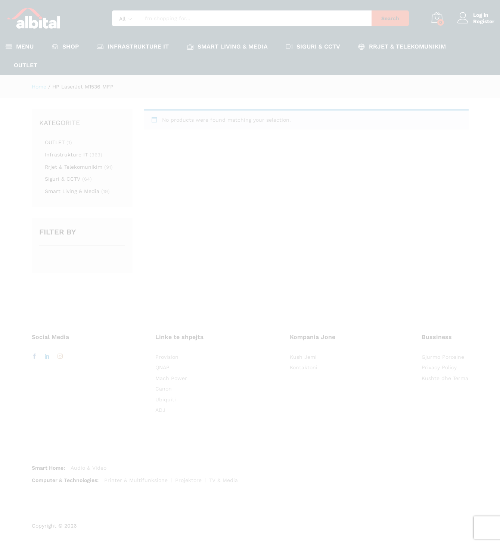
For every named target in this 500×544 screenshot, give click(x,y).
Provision (166, 357)
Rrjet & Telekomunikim (73, 167)
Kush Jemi (303, 357)
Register (483, 21)
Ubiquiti (165, 399)
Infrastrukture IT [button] (133, 46)
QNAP (162, 367)
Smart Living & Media (72, 191)
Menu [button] (20, 46)
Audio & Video (88, 468)
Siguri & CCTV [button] (313, 46)
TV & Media (223, 480)
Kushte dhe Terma (445, 378)
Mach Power (171, 378)
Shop (65, 46)
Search (390, 18)
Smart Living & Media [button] (227, 46)
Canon (163, 389)
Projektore (188, 480)
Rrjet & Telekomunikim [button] (402, 46)
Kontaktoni (303, 367)
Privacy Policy (439, 367)
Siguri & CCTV (62, 179)
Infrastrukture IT (66, 155)
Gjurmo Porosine (443, 357)
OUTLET (25, 65)
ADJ (160, 410)
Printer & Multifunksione (136, 480)
